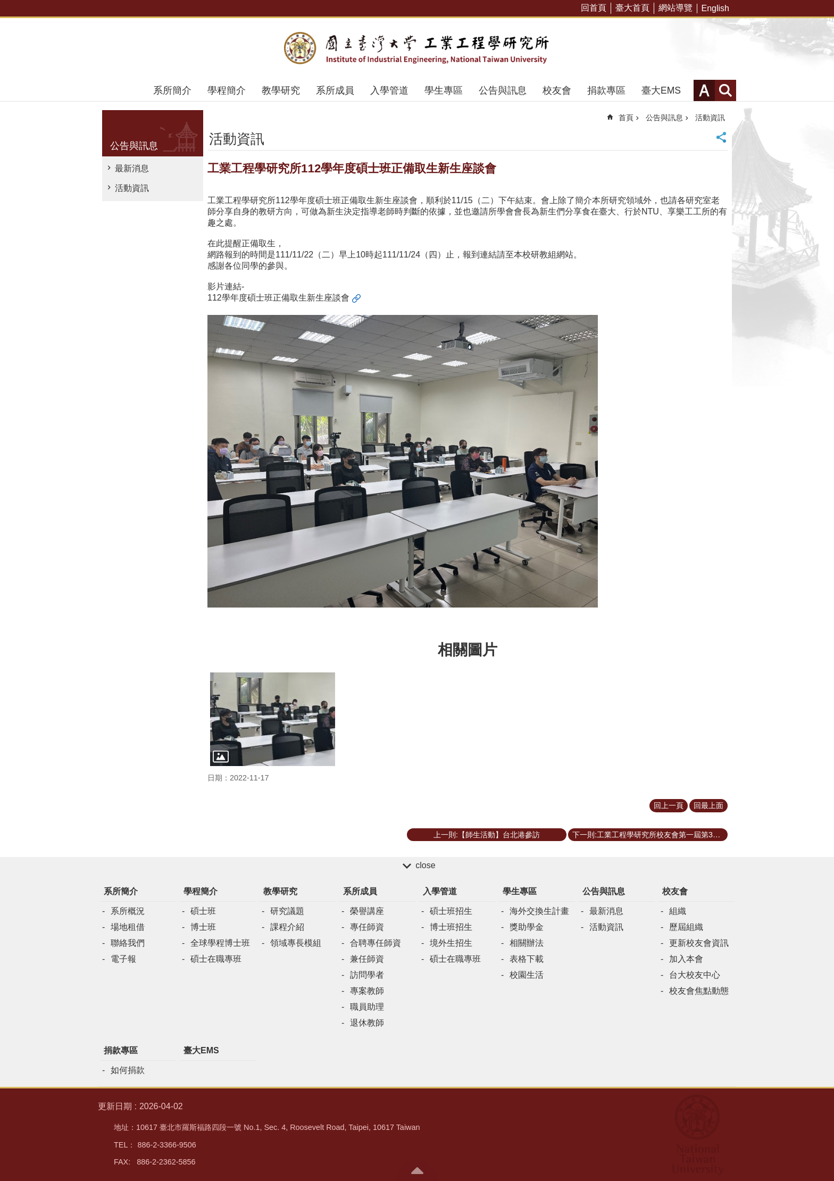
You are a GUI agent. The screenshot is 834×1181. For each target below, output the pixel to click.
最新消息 (132, 168)
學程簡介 (226, 90)
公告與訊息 (503, 90)
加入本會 (686, 958)
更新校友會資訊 (699, 942)
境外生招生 (451, 942)
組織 (677, 911)
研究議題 (287, 911)
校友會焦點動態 (699, 990)
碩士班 (203, 911)
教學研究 (281, 90)
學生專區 (443, 90)
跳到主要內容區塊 (5, 5)
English (715, 8)
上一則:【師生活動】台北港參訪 (486, 834)
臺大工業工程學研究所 (417, 49)
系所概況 (128, 911)
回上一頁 (668, 805)
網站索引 (725, 90)
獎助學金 (527, 927)
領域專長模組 (295, 942)
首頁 (626, 117)
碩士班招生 (451, 911)
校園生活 (527, 974)
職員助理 (367, 1006)
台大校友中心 (694, 974)
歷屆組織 (686, 927)
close (425, 865)
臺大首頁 (632, 7)
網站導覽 (675, 7)
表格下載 (527, 958)
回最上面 (708, 805)
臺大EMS (661, 90)
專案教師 (367, 990)
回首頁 (593, 7)
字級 (704, 90)
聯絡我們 (128, 942)
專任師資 (367, 927)
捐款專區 (606, 90)
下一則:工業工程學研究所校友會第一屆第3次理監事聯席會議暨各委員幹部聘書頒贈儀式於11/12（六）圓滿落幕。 (650, 834)
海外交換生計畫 (539, 911)
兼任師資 (367, 958)
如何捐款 (128, 1070)
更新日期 (115, 1106)
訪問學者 (367, 974)
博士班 (203, 927)
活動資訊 (132, 188)
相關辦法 (527, 942)
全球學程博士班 (220, 942)
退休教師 (367, 1022)
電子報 (123, 958)
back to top (417, 1170)
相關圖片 (467, 650)
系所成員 (335, 90)
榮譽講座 (367, 911)
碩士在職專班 (215, 958)
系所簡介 (172, 90)
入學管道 (389, 90)
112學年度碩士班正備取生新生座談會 (278, 297)
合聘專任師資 (375, 942)
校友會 (557, 90)
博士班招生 (451, 927)
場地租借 (128, 927)
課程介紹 (287, 927)
